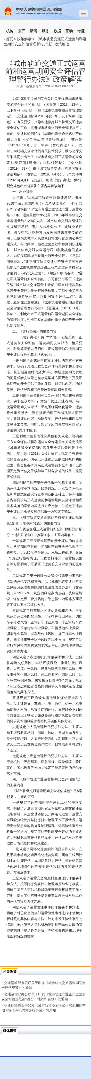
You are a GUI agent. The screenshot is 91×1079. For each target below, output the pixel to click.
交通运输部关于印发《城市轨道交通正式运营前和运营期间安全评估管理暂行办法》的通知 (43, 1008)
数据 (57, 31)
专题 (81, 31)
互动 (69, 31)
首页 (9, 39)
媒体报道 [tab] (10, 1031)
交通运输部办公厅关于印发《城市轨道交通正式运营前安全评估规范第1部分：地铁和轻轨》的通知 (43, 996)
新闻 (33, 31)
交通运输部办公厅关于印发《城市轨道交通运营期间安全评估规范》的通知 (43, 985)
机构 (9, 31)
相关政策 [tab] (10, 972)
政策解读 (24, 39)
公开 (21, 31)
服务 (45, 31)
